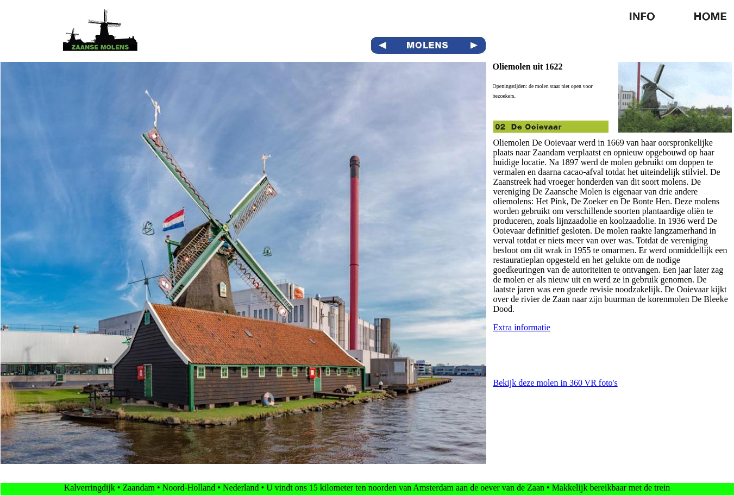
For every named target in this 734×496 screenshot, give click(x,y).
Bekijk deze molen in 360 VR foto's (555, 382)
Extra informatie (521, 327)
